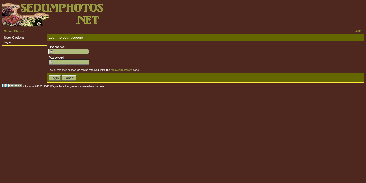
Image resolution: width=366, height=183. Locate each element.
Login (358, 30)
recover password (121, 70)
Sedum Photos (14, 31)
